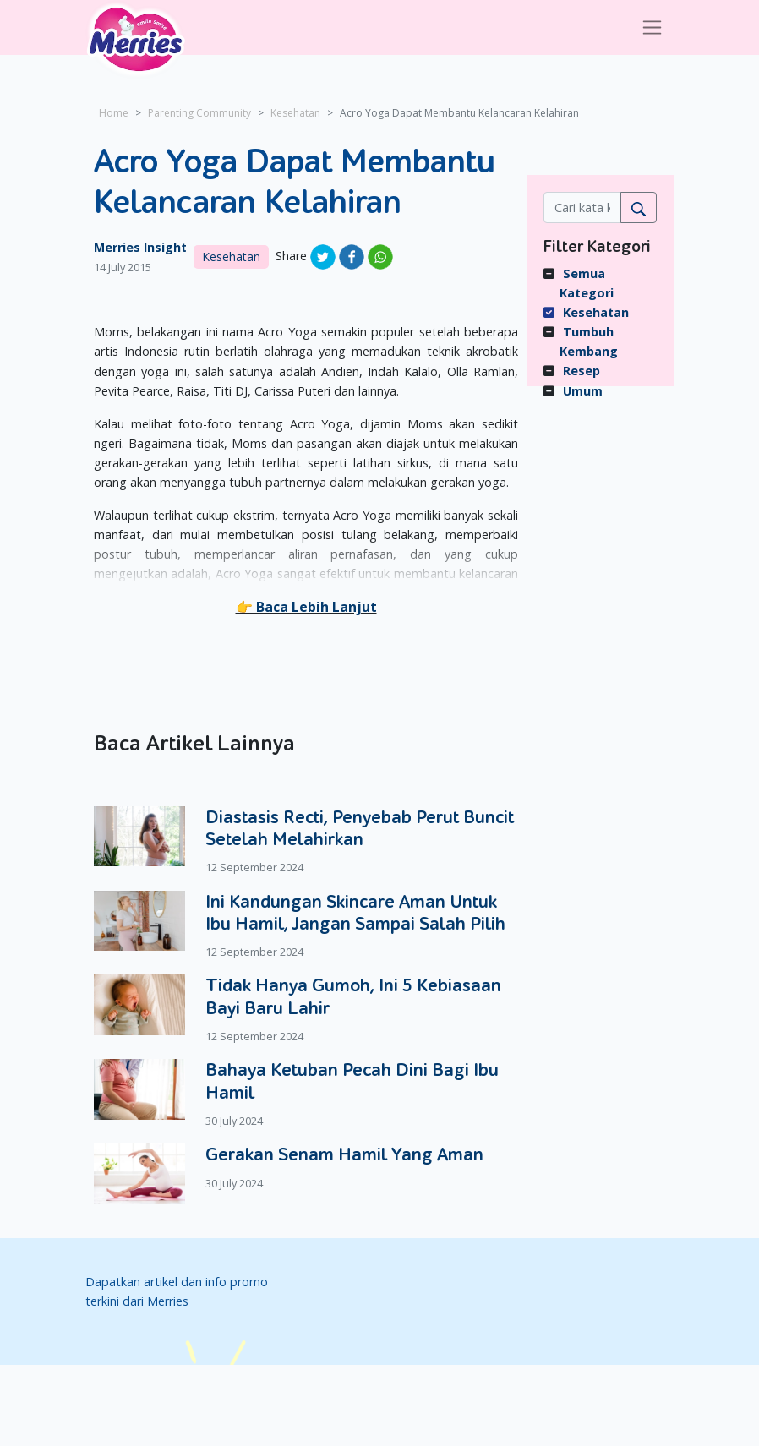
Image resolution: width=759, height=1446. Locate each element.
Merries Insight (140, 247)
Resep (581, 371)
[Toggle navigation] (652, 27)
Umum (583, 391)
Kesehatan (295, 113)
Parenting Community (199, 113)
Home (113, 113)
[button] (306, 606)
